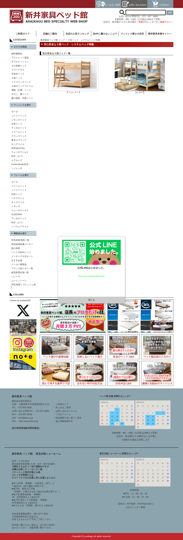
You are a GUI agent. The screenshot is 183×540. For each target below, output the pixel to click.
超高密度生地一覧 (20, 272)
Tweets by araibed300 (20, 300)
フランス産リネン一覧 (22, 268)
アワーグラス (17, 70)
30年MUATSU (18, 148)
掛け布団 (15, 248)
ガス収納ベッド (19, 66)
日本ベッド (16, 124)
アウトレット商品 (20, 57)
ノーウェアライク (20, 226)
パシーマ (15, 276)
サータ (14, 111)
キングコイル (17, 144)
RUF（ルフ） (17, 156)
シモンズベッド (19, 120)
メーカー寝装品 (19, 264)
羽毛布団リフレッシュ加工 (23, 286)
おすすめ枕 (16, 260)
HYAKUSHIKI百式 (20, 164)
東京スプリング (19, 140)
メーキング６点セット (22, 256)
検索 (170, 12)
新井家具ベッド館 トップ (52, 40)
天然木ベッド (17, 74)
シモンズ (15, 206)
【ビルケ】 (140, 91)
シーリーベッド (19, 116)
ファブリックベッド (21, 82)
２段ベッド (16, 78)
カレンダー (150, 22)
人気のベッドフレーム (22, 86)
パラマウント (17, 198)
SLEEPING (16, 214)
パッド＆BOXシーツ (21, 252)
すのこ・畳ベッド (20, 94)
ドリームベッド (19, 132)
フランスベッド (19, 136)
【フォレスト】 (73, 91)
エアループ (16, 160)
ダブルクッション (20, 61)
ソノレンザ (16, 168)
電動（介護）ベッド (21, 90)
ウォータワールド (20, 152)
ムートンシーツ (19, 280)
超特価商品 (16, 53)
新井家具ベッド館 (22, 396)
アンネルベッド (19, 128)
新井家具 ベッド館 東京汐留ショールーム (36, 453)
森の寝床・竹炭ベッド (22, 98)
